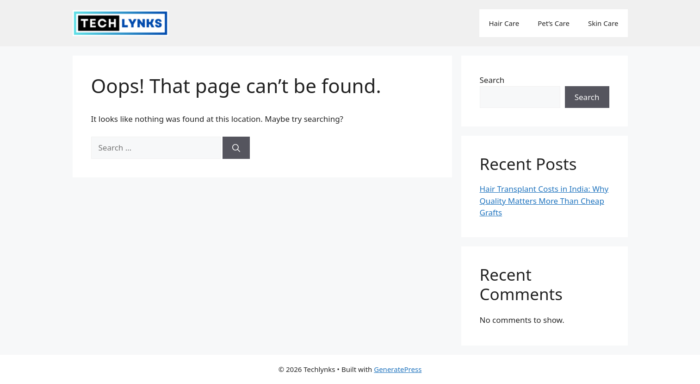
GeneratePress (397, 369)
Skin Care (603, 23)
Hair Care (504, 23)
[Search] (236, 148)
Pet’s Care (554, 23)
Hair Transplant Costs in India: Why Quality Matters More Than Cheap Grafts (544, 200)
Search (492, 80)
